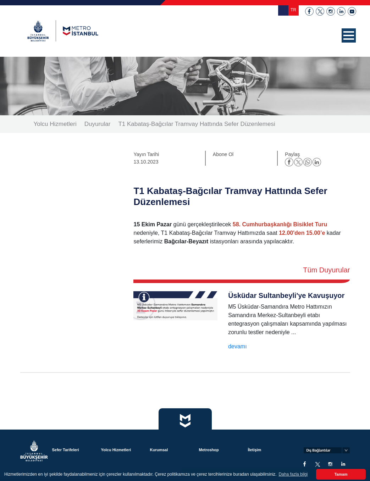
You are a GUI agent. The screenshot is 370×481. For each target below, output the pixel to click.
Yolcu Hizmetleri (55, 124)
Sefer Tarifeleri (65, 450)
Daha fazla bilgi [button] (293, 474)
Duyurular (97, 124)
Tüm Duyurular (326, 270)
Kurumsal (159, 450)
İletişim (254, 450)
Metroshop (209, 450)
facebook (309, 11)
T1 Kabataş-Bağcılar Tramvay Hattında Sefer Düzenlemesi (196, 124)
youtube (352, 11)
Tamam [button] (340, 474)
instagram (330, 11)
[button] (349, 35)
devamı (237, 346)
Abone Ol (223, 154)
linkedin (341, 11)
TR (293, 9)
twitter (320, 11)
